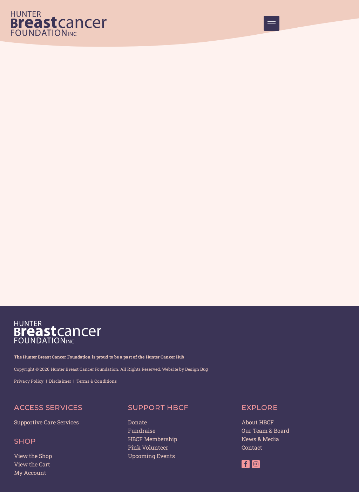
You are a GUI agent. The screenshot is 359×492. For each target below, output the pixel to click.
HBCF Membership (152, 439)
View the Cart (32, 464)
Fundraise (141, 430)
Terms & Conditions (96, 381)
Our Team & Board (266, 430)
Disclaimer (60, 381)
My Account (30, 472)
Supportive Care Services (46, 422)
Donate (137, 422)
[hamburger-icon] (271, 23)
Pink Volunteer (148, 447)
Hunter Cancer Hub (165, 357)
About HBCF (258, 422)
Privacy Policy (28, 381)
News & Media (260, 439)
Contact (252, 447)
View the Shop (33, 455)
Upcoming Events (151, 455)
